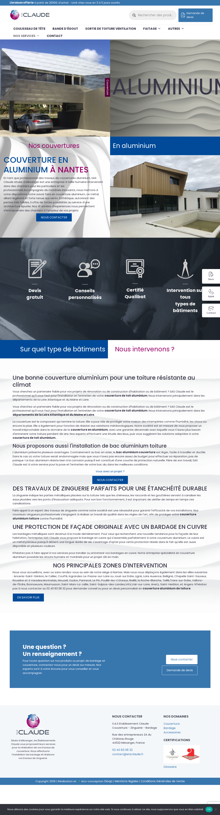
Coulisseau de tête (29, 28)
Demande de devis (192, 15)
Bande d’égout (65, 28)
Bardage (170, 728)
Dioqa (108, 781)
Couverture (172, 724)
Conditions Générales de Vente (163, 781)
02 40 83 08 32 (122, 750)
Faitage (152, 28)
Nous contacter (54, 217)
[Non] (215, 809)
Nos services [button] (26, 35)
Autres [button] (176, 28)
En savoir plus (28, 597)
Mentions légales (126, 781)
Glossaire (170, 767)
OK (209, 809)
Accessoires (172, 732)
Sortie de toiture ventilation (110, 28)
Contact (55, 36)
